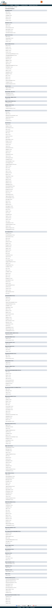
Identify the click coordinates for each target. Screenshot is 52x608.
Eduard (7, 24)
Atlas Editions (8, 426)
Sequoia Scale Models (9, 80)
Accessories (7, 22)
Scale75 (7, 89)
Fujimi (7, 256)
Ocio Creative (8, 30)
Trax (6, 221)
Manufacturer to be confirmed (10, 115)
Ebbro (7, 152)
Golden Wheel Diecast (9, 303)
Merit (6, 276)
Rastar (7, 201)
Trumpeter (7, 82)
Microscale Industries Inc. (10, 587)
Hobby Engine (8, 307)
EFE (6, 112)
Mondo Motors (8, 187)
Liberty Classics (8, 176)
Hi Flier (7, 41)
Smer (6, 212)
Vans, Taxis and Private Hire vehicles (11, 594)
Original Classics (8, 117)
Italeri (7, 171)
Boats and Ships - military (9, 97)
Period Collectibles (9, 197)
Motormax (7, 191)
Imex (6, 349)
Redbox (7, 202)
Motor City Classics (9, 320)
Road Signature (8, 93)
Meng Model (8, 72)
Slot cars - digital (8, 545)
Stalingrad (7, 465)
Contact (27, 607)
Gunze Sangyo (8, 162)
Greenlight (7, 15)
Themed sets (7, 569)
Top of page (19, 607)
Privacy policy (32, 607)
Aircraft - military (8, 43)
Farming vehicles (8, 360)
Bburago (7, 503)
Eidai (6, 251)
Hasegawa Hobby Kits (9, 164)
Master (7, 70)
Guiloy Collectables (9, 161)
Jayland (7, 174)
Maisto (7, 179)
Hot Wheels (7, 266)
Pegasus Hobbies (8, 87)
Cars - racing (7, 231)
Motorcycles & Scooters (9, 423)
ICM (6, 167)
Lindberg (7, 177)
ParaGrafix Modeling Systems (10, 539)
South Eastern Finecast (9, 32)
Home (11, 5)
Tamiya (7, 217)
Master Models (8, 29)
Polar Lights (7, 199)
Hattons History (24, 5)
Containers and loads (8, 342)
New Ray (7, 520)
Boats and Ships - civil (8, 91)
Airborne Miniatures (9, 476)
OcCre (7, 556)
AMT (6, 132)
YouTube (35, 605)
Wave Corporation (8, 291)
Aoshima (7, 136)
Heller (7, 63)
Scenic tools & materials (9, 527)
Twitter (29, 605)
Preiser (7, 459)
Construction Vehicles (8, 336)
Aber (6, 124)
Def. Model (7, 57)
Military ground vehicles (9, 396)
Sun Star (7, 20)
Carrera (7, 13)
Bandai (7, 50)
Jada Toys (7, 172)
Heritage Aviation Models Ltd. (10, 65)
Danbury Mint (8, 147)
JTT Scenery (7, 102)
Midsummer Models (9, 563)
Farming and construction (9, 353)
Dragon (7, 248)
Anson (7, 134)
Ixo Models (7, 271)
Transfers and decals (8, 577)
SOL (6, 464)
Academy (7, 106)
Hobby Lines (8, 334)
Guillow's (7, 39)
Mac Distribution (8, 381)
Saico (6, 209)
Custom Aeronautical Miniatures (11, 53)
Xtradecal (7, 592)
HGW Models (8, 67)
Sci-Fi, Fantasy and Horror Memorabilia (11, 531)
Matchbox (7, 182)
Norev (7, 192)
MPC (6, 75)
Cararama (7, 142)
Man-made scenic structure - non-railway (11, 387)
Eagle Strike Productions (9, 580)
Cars (6, 122)
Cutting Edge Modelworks (10, 55)
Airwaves (7, 48)
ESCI (6, 253)
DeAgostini (7, 149)
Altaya (7, 425)
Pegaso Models (8, 489)
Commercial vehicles (8, 295)
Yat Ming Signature (9, 94)
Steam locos (7, 553)
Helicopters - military (8, 366)
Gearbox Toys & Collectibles (10, 302)
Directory (17, 5)
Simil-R (7, 286)
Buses (6, 110)
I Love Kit (7, 68)
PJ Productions (8, 491)
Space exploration (8, 549)
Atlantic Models (8, 139)
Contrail (7, 52)
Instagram (24, 605)
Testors (7, 219)
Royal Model (8, 460)
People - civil (7, 445)
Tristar (7, 496)
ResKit (7, 77)
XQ (6, 293)
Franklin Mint (8, 154)
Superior (7, 216)
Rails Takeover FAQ (33, 5)
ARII (6, 137)
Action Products (8, 127)
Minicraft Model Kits (9, 186)
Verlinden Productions (9, 83)
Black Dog (7, 390)
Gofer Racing (8, 157)
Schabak (7, 211)
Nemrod (7, 457)
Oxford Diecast (8, 194)
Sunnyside (7, 214)
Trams (6, 573)
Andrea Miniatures (8, 447)
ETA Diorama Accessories (10, 582)
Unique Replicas (8, 222)
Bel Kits (7, 246)
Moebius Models (8, 536)
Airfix (6, 12)
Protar (7, 281)
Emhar (7, 298)
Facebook (18, 605)
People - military (8, 473)
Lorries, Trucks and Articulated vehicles (11, 370)
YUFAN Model (8, 470)
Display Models (8, 38)
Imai (6, 169)
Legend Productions (9, 486)
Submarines (7, 565)
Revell (7, 18)
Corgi (6, 146)
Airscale (7, 47)
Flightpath (7, 60)
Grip (6, 258)
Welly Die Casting (8, 227)
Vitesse (7, 226)
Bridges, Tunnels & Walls (9, 101)
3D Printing (7, 10)
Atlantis (7, 338)
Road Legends (8, 206)
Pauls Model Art (8, 440)
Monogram (7, 73)
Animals (6, 86)
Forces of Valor (8, 406)
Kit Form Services (8, 27)
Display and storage (8, 346)
